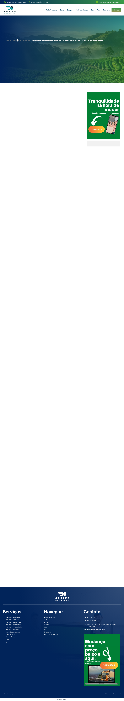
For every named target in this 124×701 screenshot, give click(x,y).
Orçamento (106, 10)
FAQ (98, 10)
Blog (92, 10)
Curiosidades (24, 40)
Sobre (62, 10)
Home (8, 40)
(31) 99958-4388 (90, 621)
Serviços (69, 10)
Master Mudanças (51, 10)
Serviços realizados (82, 10)
